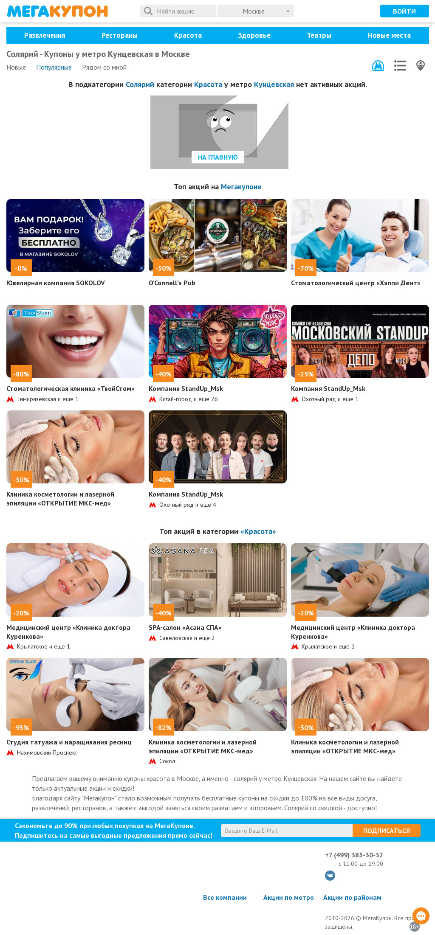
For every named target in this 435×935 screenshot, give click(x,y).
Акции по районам (352, 897)
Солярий (140, 84)
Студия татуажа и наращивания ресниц (69, 742)
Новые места (389, 35)
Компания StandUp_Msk (186, 388)
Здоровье (254, 35)
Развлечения (44, 35)
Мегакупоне (241, 186)
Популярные (54, 67)
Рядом (104, 67)
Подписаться (386, 830)
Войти (404, 11)
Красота (188, 35)
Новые (16, 67)
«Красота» (258, 531)
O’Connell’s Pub (172, 282)
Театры (319, 35)
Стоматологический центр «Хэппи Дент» (356, 282)
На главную (218, 157)
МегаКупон (57, 11)
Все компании (225, 897)
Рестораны (120, 35)
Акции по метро (288, 897)
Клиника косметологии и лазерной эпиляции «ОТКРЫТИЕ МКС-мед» (60, 498)
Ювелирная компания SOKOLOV (55, 282)
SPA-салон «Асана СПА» (185, 627)
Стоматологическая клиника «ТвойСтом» (70, 388)
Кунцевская (274, 84)
